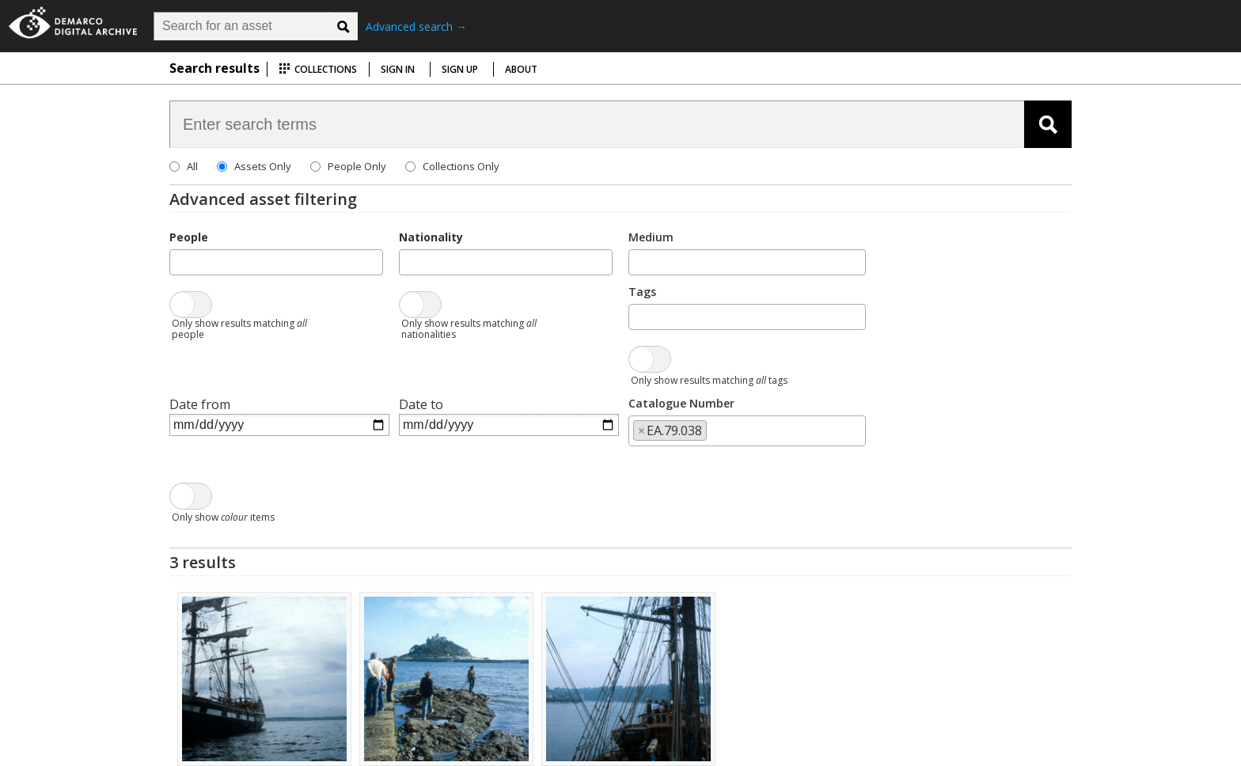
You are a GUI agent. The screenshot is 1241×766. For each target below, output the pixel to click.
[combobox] (276, 262)
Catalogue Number (681, 403)
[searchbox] (179, 261)
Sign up (460, 69)
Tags (642, 291)
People (188, 237)
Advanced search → (416, 26)
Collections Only (461, 166)
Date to (421, 404)
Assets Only (262, 166)
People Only (357, 166)
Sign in (398, 69)
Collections (318, 69)
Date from (199, 404)
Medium (651, 237)
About (521, 69)
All (192, 166)
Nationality (431, 237)
